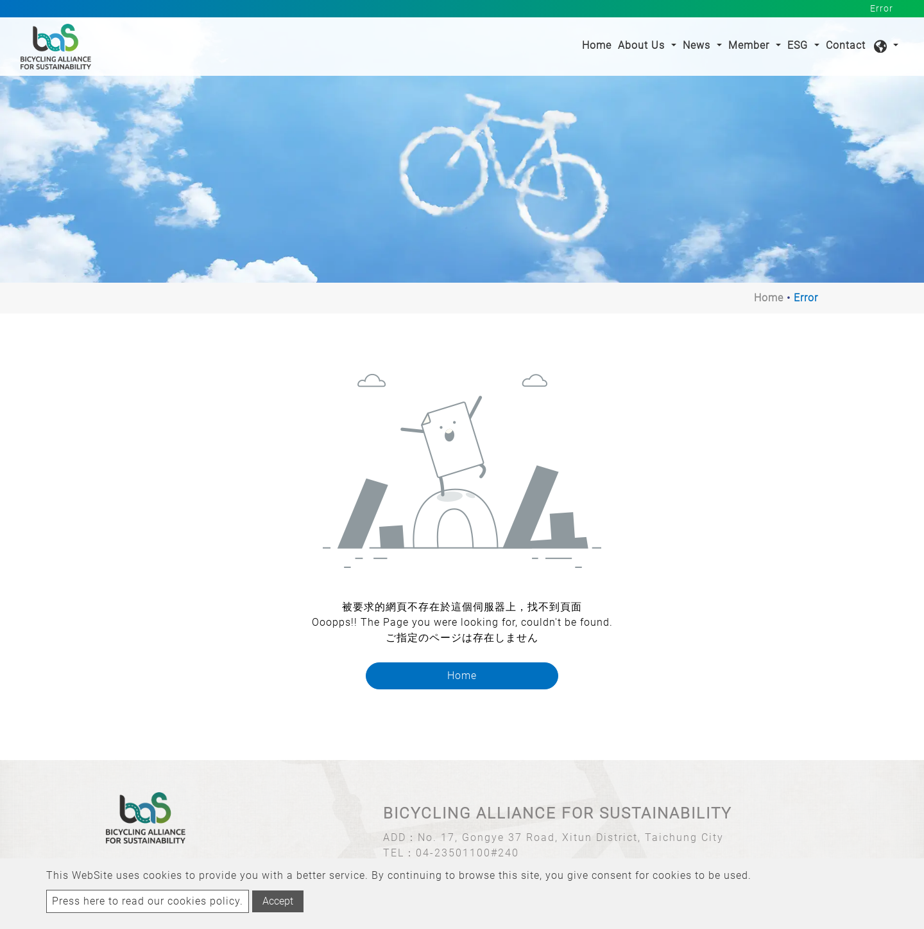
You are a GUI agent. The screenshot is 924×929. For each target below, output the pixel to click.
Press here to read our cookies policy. (147, 901)
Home (598, 44)
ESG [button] (799, 45)
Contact (846, 45)
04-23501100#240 (467, 853)
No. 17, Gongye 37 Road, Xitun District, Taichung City (571, 837)
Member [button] (750, 45)
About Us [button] (643, 45)
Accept (277, 901)
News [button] (698, 45)
